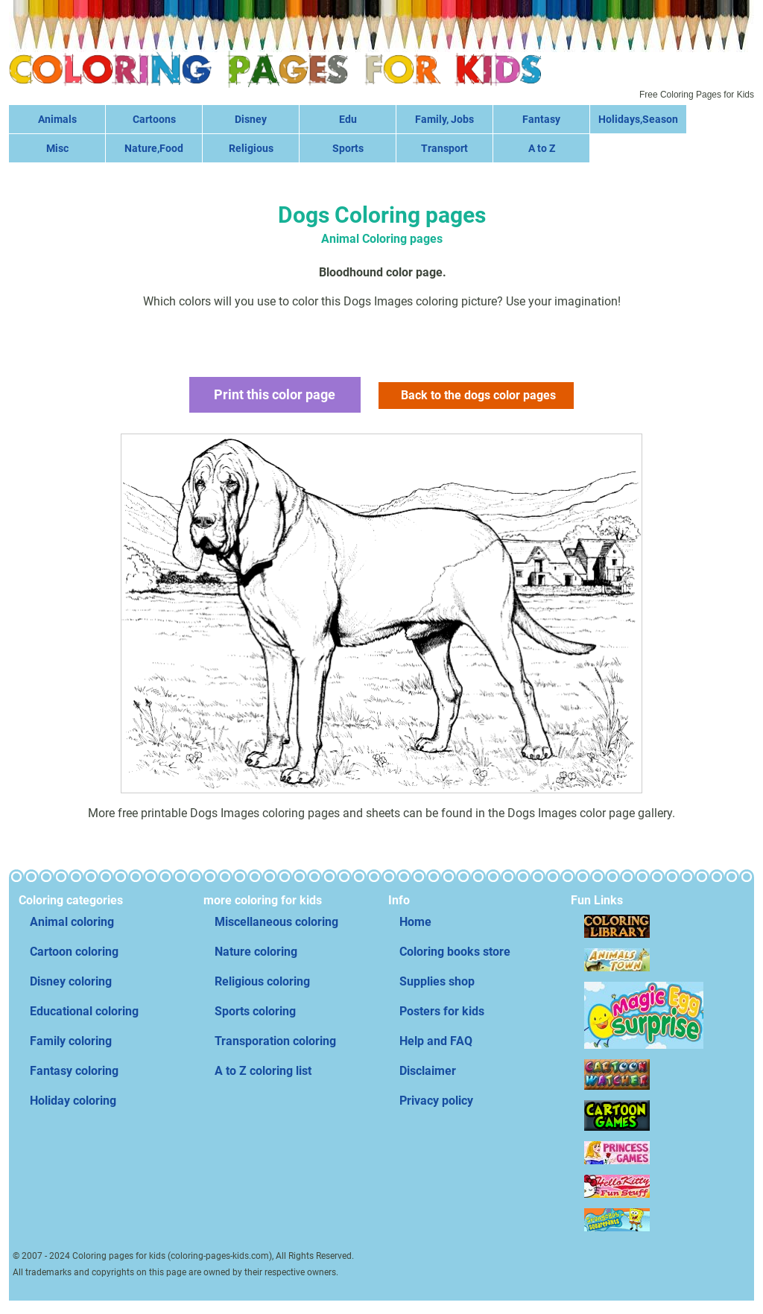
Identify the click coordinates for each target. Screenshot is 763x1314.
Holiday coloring (73, 1101)
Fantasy (541, 119)
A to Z (541, 148)
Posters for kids (441, 1011)
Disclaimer (427, 1071)
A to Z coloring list (263, 1071)
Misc (57, 148)
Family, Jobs (444, 119)
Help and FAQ (435, 1041)
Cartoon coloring (74, 952)
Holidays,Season (638, 119)
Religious (251, 148)
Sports (348, 148)
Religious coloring (262, 981)
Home (415, 922)
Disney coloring (71, 981)
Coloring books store (454, 952)
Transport (444, 148)
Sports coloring (255, 1011)
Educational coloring (84, 1011)
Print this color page (274, 394)
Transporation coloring (275, 1041)
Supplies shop (437, 981)
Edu (348, 119)
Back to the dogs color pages (478, 395)
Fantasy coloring (74, 1071)
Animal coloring (72, 922)
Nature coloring (256, 952)
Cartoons (154, 119)
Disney (251, 119)
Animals (57, 119)
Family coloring (71, 1041)
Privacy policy (436, 1101)
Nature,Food (153, 148)
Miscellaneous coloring (276, 922)
